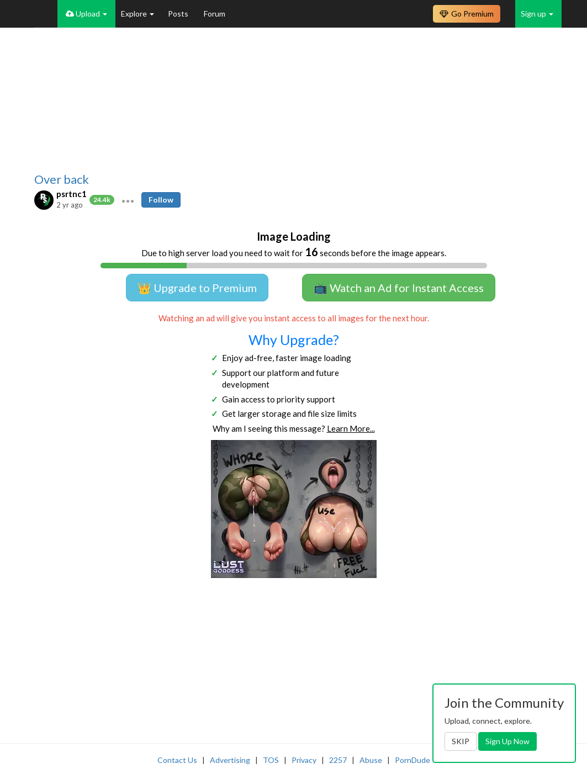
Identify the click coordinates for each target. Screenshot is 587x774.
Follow (161, 199)
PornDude (412, 760)
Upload (86, 13)
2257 (338, 760)
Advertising (230, 760)
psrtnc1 (71, 194)
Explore (137, 13)
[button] (128, 199)
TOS (271, 760)
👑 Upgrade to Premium (197, 287)
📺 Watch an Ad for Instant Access (399, 287)
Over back (61, 179)
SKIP (460, 741)
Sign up (537, 13)
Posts (179, 13)
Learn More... (351, 428)
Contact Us (177, 760)
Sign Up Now (507, 741)
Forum (214, 13)
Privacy (304, 760)
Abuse (370, 760)
